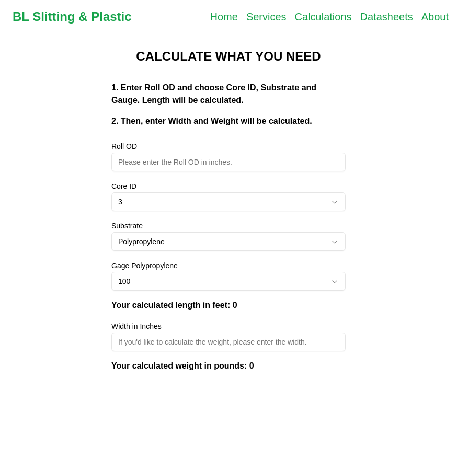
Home (224, 16)
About (435, 16)
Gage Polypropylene (144, 265)
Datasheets (386, 16)
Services (266, 16)
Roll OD (124, 146)
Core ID (123, 186)
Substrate (127, 226)
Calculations (323, 16)
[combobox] (228, 201)
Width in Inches (136, 326)
